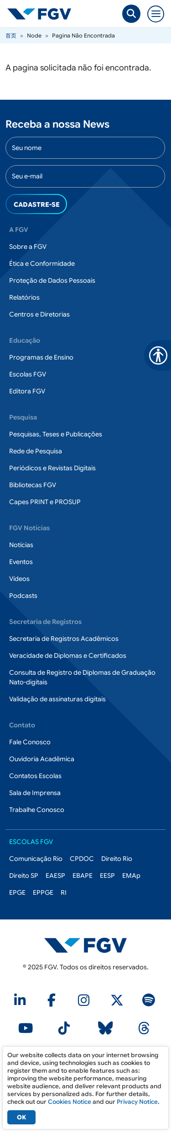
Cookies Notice (69, 1102)
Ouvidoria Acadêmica (41, 759)
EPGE (17, 892)
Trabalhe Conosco (36, 810)
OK (21, 1117)
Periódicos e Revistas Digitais (52, 468)
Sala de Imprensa (35, 793)
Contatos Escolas (35, 776)
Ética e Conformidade (42, 263)
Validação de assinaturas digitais (57, 699)
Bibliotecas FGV (32, 485)
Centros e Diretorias (39, 314)
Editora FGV (27, 391)
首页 (10, 35)
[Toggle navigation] (155, 13)
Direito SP (23, 875)
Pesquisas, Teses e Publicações (55, 434)
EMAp (131, 875)
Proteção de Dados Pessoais (52, 280)
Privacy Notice (137, 1102)
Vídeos (19, 579)
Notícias (21, 545)
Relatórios (24, 297)
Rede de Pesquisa (35, 451)
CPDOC (82, 859)
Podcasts (23, 595)
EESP (107, 875)
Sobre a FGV (28, 246)
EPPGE (43, 892)
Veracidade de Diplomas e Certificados (67, 655)
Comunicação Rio (35, 859)
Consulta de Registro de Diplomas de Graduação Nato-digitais (82, 677)
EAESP (55, 875)
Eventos (21, 562)
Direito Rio (116, 859)
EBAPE (83, 875)
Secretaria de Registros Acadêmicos (64, 638)
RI (64, 892)
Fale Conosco (30, 742)
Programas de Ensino (41, 357)
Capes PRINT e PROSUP (45, 502)
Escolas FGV (27, 374)
